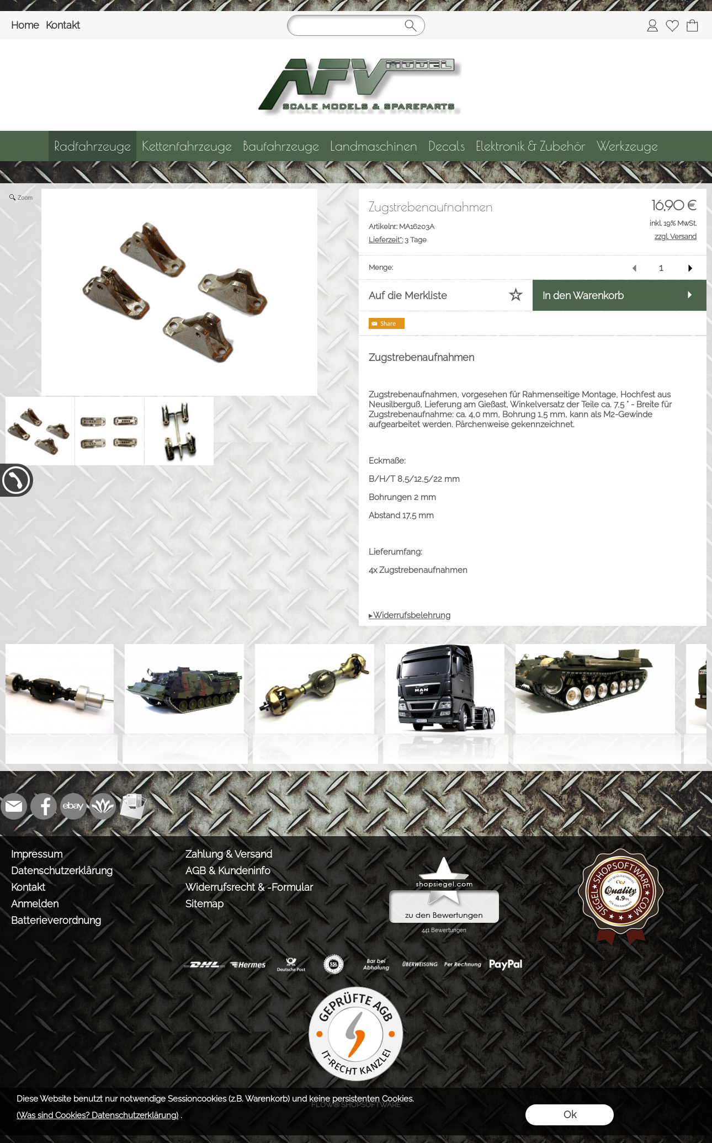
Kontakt (63, 25)
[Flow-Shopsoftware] (103, 806)
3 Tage (398, 240)
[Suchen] (356, 25)
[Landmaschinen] (374, 146)
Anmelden (35, 904)
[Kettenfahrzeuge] (186, 146)
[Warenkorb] (692, 25)
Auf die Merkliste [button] (408, 295)
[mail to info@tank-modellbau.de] (14, 806)
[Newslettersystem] (133, 806)
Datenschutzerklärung (62, 870)
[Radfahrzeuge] (92, 146)
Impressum (36, 854)
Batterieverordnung (56, 920)
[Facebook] (43, 806)
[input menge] (661, 267)
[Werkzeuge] (627, 146)
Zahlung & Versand (228, 854)
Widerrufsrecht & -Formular (249, 887)
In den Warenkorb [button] (583, 295)
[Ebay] (73, 806)
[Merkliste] (672, 25)
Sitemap (204, 904)
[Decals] (446, 146)
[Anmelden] (652, 25)
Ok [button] (570, 1114)
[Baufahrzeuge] (281, 146)
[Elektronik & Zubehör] (530, 146)
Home (25, 25)
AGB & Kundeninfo (227, 870)
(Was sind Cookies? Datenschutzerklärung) (97, 1115)
